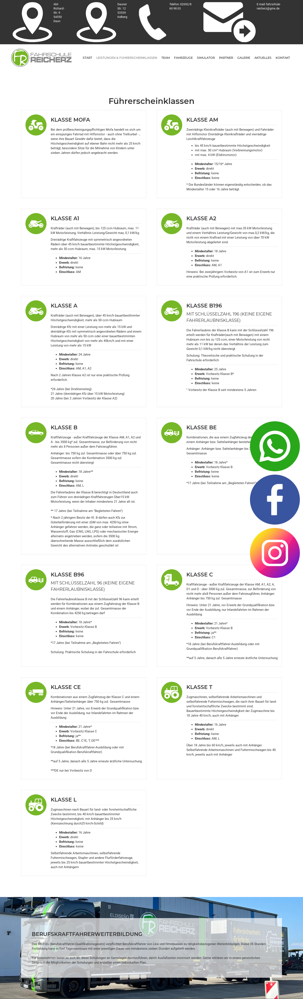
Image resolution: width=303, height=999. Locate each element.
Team (165, 58)
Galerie (243, 58)
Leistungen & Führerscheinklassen (126, 58)
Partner (226, 58)
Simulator (206, 58)
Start (87, 58)
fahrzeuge (183, 58)
